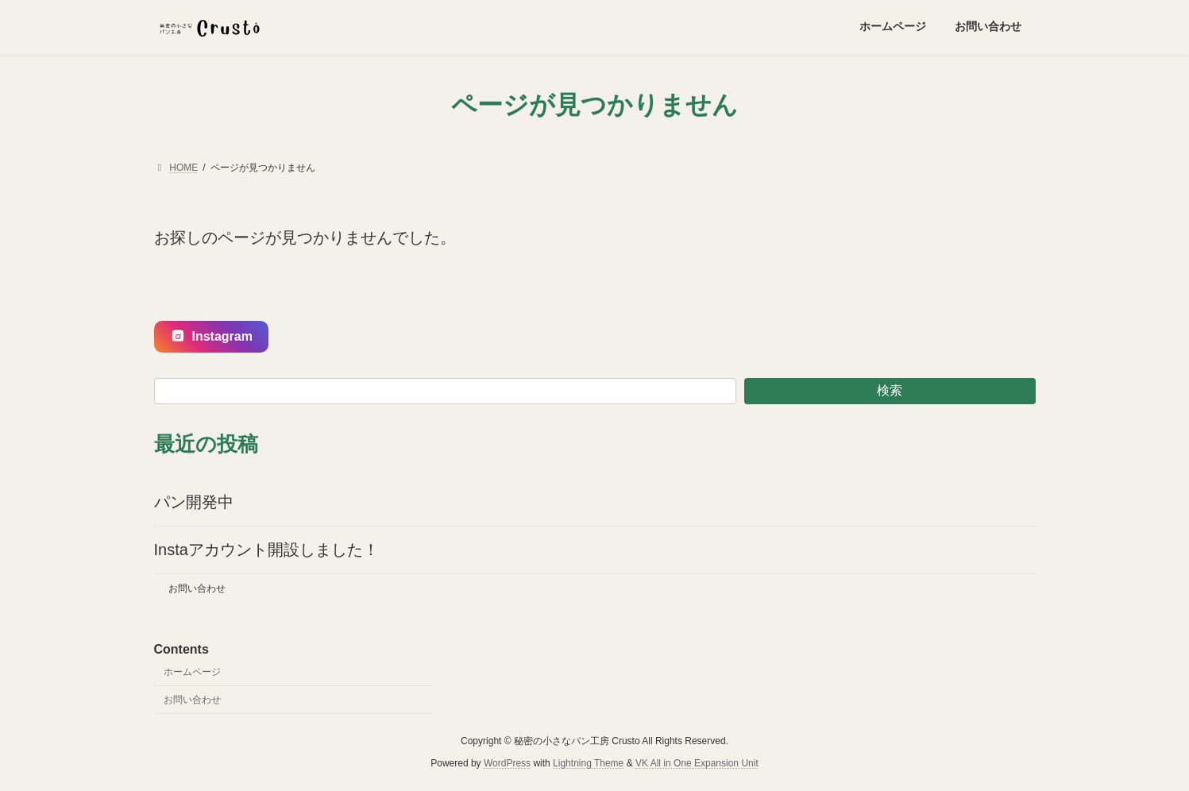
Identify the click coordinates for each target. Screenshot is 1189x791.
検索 (889, 390)
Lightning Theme (588, 763)
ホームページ (192, 671)
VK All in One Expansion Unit (697, 763)
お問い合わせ (197, 588)
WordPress (507, 763)
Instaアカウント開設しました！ (266, 549)
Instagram (211, 337)
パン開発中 (194, 502)
